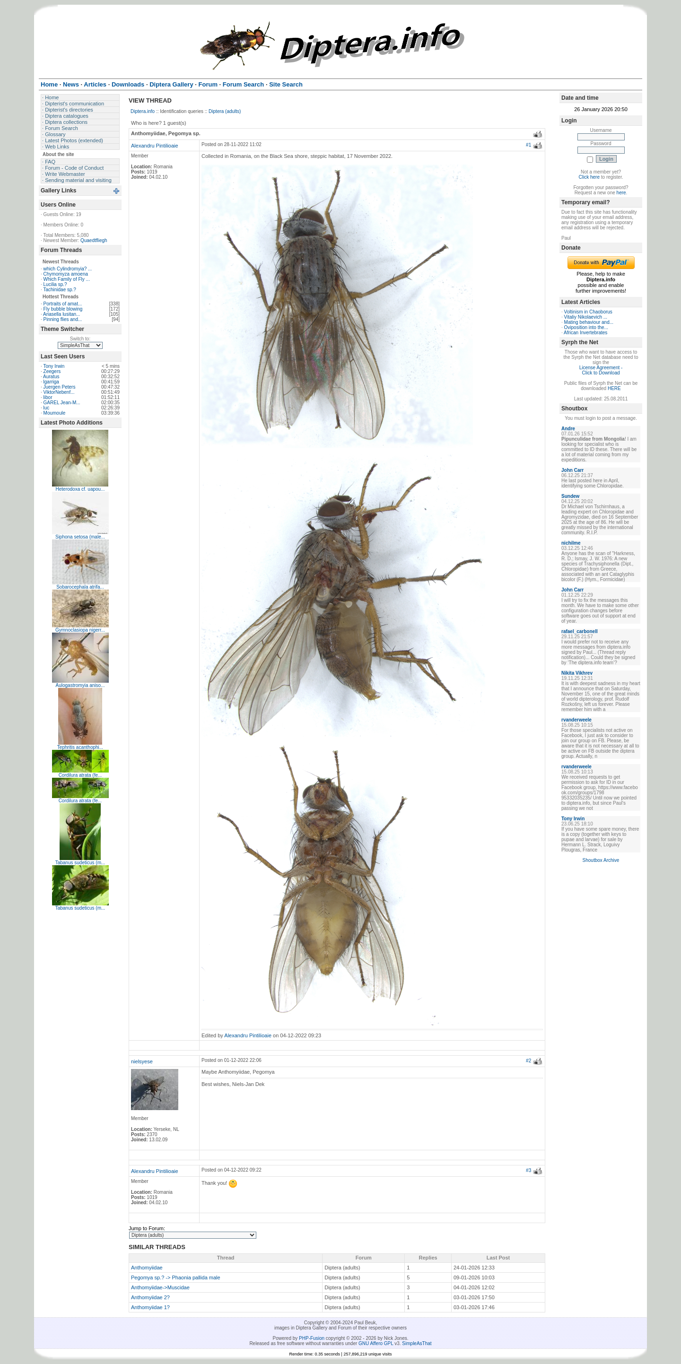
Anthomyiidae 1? (150, 1307)
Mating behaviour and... (589, 322)
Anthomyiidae (147, 1267)
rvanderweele (576, 719)
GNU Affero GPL (375, 1343)
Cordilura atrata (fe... (80, 775)
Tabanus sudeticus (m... (80, 862)
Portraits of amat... (63, 303)
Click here (589, 177)
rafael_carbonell (579, 631)
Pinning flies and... (63, 319)
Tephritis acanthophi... (80, 747)
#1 (528, 145)
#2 (528, 1060)
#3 (528, 1170)
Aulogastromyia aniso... (80, 685)
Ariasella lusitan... (61, 314)
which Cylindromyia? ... (68, 268)
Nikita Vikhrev (577, 673)
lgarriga (51, 381)
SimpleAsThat (416, 1343)
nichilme (571, 543)
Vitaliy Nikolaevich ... (586, 317)
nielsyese (142, 1061)
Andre (568, 428)
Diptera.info (143, 111)
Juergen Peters (60, 387)
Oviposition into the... (586, 327)
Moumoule (55, 413)
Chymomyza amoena (66, 274)
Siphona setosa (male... (80, 536)
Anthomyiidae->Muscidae (160, 1287)
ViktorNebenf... (59, 392)
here (621, 192)
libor (48, 397)
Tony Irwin (53, 366)
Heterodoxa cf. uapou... (80, 489)
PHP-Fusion (311, 1338)
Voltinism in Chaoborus (588, 311)
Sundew (570, 496)
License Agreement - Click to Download (601, 370)
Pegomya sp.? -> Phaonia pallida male (175, 1277)
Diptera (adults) (225, 111)
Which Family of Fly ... (67, 279)
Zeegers (52, 371)
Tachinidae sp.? (59, 289)
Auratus (51, 376)
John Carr (572, 470)
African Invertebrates (585, 332)
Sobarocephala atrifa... (80, 587)
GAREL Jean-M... (62, 402)
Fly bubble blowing (63, 309)
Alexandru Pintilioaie (154, 145)
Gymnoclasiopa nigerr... (80, 630)
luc (47, 407)
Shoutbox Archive (601, 860)
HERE (614, 388)
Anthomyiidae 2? (150, 1297)
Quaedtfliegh (93, 240)
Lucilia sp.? (55, 284)
